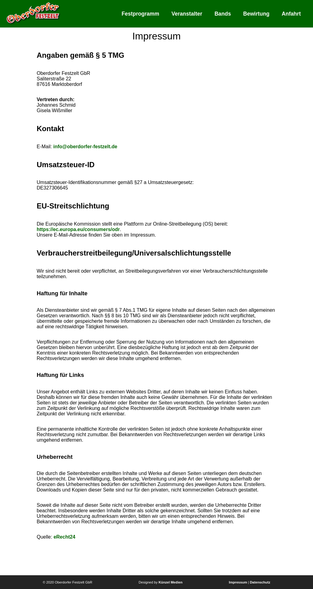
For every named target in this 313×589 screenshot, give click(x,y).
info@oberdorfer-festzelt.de (85, 146)
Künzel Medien (170, 582)
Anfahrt (291, 14)
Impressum (238, 582)
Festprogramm (140, 14)
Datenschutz (260, 582)
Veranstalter (186, 14)
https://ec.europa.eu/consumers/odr (78, 229)
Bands (223, 14)
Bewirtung (256, 14)
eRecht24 (64, 536)
